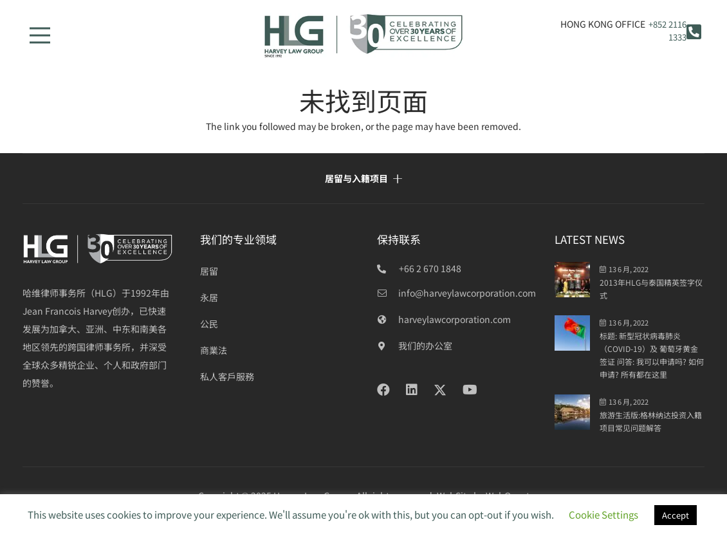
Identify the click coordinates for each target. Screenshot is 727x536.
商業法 (213, 350)
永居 (209, 297)
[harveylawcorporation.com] (387, 319)
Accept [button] (675, 515)
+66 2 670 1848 (430, 268)
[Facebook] (383, 390)
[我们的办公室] (387, 346)
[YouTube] (470, 390)
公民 (209, 323)
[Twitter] (440, 390)
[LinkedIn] (412, 390)
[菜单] (40, 35)
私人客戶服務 (227, 376)
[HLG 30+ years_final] (363, 35)
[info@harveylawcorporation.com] (387, 293)
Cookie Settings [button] (603, 514)
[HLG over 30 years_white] (98, 248)
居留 (209, 270)
